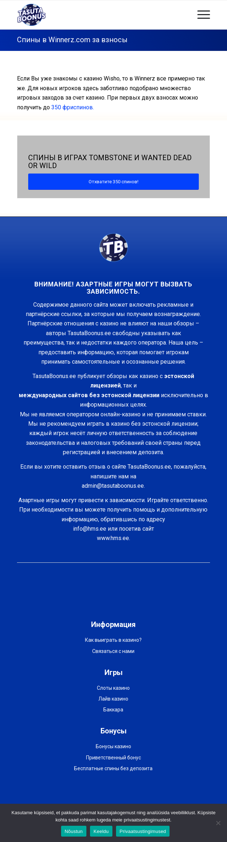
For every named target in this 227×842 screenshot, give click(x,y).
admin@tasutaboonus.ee (113, 485)
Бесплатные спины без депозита (113, 768)
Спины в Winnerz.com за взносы (72, 39)
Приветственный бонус (113, 757)
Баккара (113, 709)
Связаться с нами (113, 651)
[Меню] (200, 14)
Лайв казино (113, 699)
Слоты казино (113, 688)
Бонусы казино (113, 746)
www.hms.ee (113, 538)
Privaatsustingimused (143, 831)
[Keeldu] (218, 822)
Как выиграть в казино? (113, 640)
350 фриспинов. (72, 107)
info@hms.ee (89, 528)
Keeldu (101, 831)
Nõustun (74, 831)
